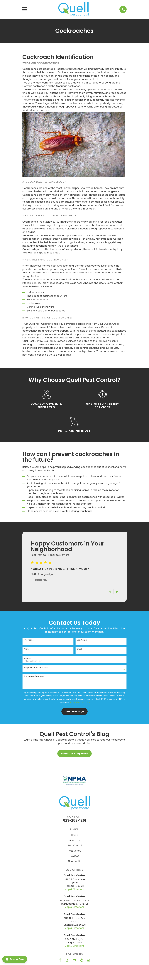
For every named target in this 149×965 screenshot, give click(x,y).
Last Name (82, 640)
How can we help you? (34, 676)
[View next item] (117, 591)
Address (27, 658)
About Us (74, 840)
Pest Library (74, 850)
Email (79, 649)
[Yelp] (81, 960)
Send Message (74, 711)
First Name (29, 640)
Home (74, 835)
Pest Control (74, 845)
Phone (27, 649)
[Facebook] (60, 960)
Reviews (74, 856)
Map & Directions (74, 889)
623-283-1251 (74, 820)
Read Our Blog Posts (74, 753)
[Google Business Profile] (88, 960)
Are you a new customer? (36, 667)
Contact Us (74, 861)
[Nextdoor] (74, 960)
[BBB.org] (67, 960)
